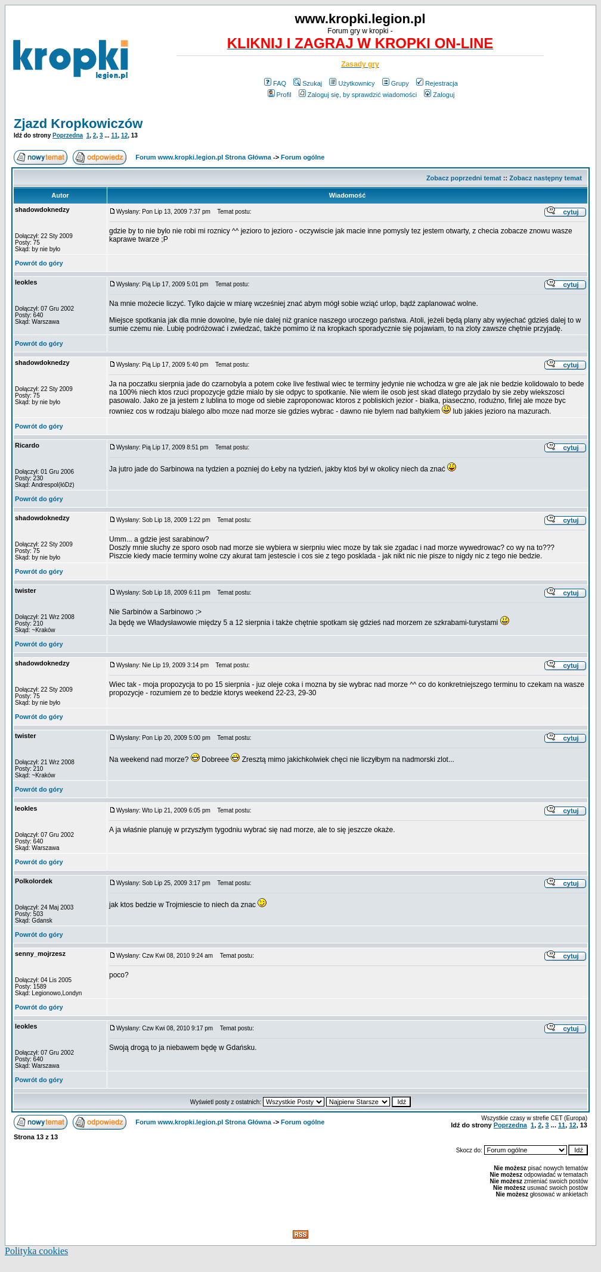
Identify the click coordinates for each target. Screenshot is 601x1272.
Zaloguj (439, 94)
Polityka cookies (36, 1251)
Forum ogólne (302, 157)
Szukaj (307, 83)
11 (114, 135)
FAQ (275, 83)
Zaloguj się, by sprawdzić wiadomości (358, 94)
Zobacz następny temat (545, 178)
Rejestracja (437, 83)
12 (124, 135)
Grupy (395, 83)
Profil (280, 94)
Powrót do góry (39, 263)
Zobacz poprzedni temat (463, 178)
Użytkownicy (351, 83)
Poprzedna (67, 135)
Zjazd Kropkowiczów (78, 123)
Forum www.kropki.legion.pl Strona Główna (203, 157)
